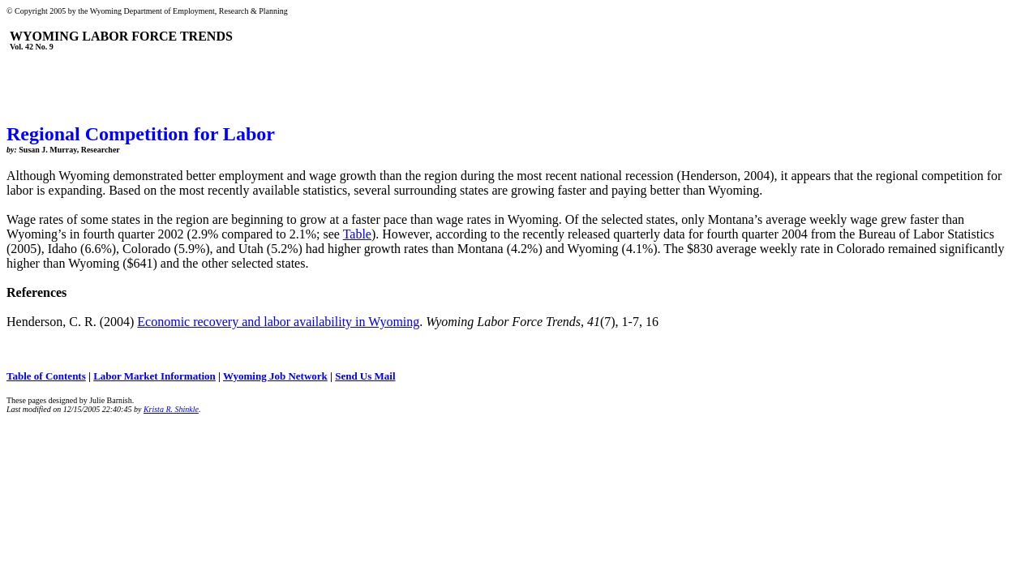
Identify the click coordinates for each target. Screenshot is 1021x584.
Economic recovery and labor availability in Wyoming (278, 321)
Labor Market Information (154, 376)
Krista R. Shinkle (171, 409)
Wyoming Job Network (275, 376)
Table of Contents (46, 376)
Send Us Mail (365, 376)
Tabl (354, 234)
